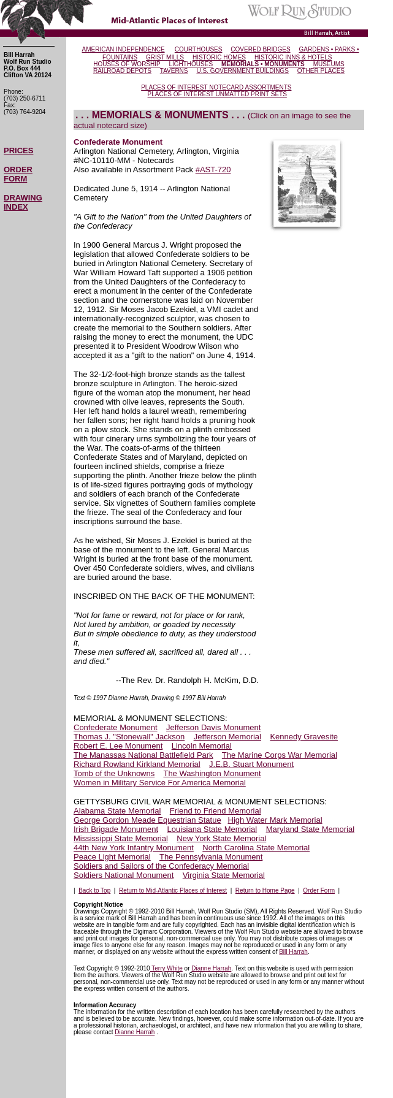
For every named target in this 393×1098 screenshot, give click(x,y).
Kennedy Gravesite (304, 736)
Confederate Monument (116, 727)
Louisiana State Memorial (212, 829)
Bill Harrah (293, 951)
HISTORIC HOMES (219, 57)
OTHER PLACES (321, 70)
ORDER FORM (18, 174)
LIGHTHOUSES (191, 64)
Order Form (319, 890)
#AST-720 (213, 169)
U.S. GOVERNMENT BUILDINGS (242, 70)
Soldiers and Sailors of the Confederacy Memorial (161, 866)
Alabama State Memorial (117, 810)
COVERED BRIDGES (260, 49)
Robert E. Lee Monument (118, 745)
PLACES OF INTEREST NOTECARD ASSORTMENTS (216, 87)
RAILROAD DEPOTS (122, 70)
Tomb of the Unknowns (114, 773)
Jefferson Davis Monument (213, 727)
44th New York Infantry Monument (134, 847)
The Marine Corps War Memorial (279, 755)
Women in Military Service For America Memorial (160, 782)
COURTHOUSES (199, 49)
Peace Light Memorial (112, 856)
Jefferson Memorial (227, 736)
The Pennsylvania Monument (210, 856)
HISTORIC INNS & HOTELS (293, 57)
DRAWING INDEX (23, 202)
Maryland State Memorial (310, 829)
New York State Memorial (221, 838)
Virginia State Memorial (224, 875)
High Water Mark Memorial (275, 820)
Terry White (166, 968)
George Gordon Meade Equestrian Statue (147, 820)
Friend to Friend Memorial (215, 810)
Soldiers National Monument (124, 875)
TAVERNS (174, 70)
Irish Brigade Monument (116, 829)
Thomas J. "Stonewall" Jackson (129, 736)
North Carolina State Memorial (256, 847)
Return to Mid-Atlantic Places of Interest (173, 890)
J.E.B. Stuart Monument (251, 764)
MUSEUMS (329, 64)
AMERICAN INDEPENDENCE (123, 49)
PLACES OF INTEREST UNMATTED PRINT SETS (217, 94)
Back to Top (94, 890)
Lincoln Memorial (202, 745)
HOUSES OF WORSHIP (126, 64)
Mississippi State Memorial (121, 838)
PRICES (18, 150)
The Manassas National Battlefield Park (143, 755)
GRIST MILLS (165, 57)
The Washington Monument (212, 773)
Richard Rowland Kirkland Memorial (137, 764)
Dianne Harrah (211, 968)
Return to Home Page (265, 890)
